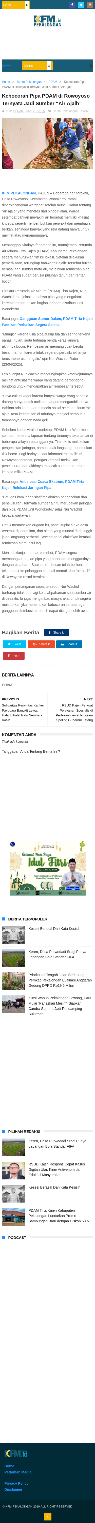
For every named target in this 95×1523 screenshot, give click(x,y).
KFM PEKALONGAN (19, 193)
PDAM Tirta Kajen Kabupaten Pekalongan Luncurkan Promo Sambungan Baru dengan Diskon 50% (59, 1215)
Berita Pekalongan (65, 111)
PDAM (84, 111)
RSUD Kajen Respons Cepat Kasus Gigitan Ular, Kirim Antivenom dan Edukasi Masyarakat (57, 1169)
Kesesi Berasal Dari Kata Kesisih (55, 929)
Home (7, 66)
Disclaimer (14, 1489)
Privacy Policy (17, 1483)
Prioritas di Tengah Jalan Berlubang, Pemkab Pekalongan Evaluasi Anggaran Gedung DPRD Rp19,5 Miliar (60, 980)
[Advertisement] (47, 1072)
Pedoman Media (18, 1472)
